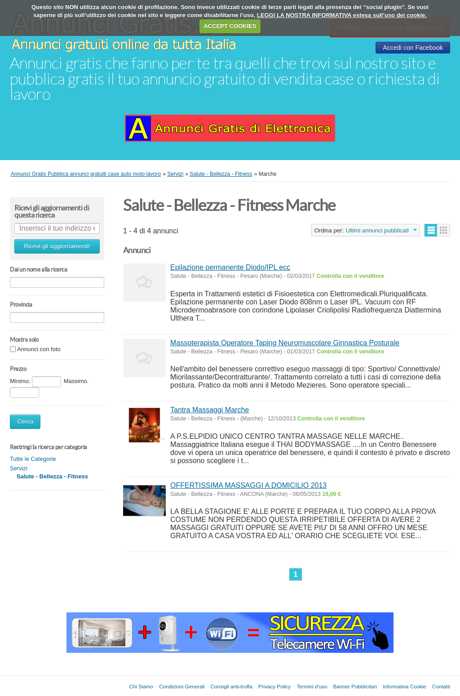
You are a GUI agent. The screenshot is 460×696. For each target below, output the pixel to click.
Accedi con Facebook (413, 47)
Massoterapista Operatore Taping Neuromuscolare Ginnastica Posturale (284, 343)
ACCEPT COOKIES (229, 25)
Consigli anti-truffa (231, 686)
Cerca (25, 421)
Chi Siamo (141, 686)
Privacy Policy (274, 686)
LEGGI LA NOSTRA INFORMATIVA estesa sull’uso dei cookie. (342, 15)
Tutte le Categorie (33, 458)
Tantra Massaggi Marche (209, 410)
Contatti (441, 686)
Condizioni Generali (181, 686)
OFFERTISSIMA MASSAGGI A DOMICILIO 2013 (248, 485)
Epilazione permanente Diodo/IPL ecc (230, 267)
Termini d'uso (311, 686)
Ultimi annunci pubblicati (377, 230)
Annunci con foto (39, 349)
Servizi (18, 468)
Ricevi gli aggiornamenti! (57, 246)
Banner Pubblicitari (355, 686)
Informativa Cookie (404, 686)
